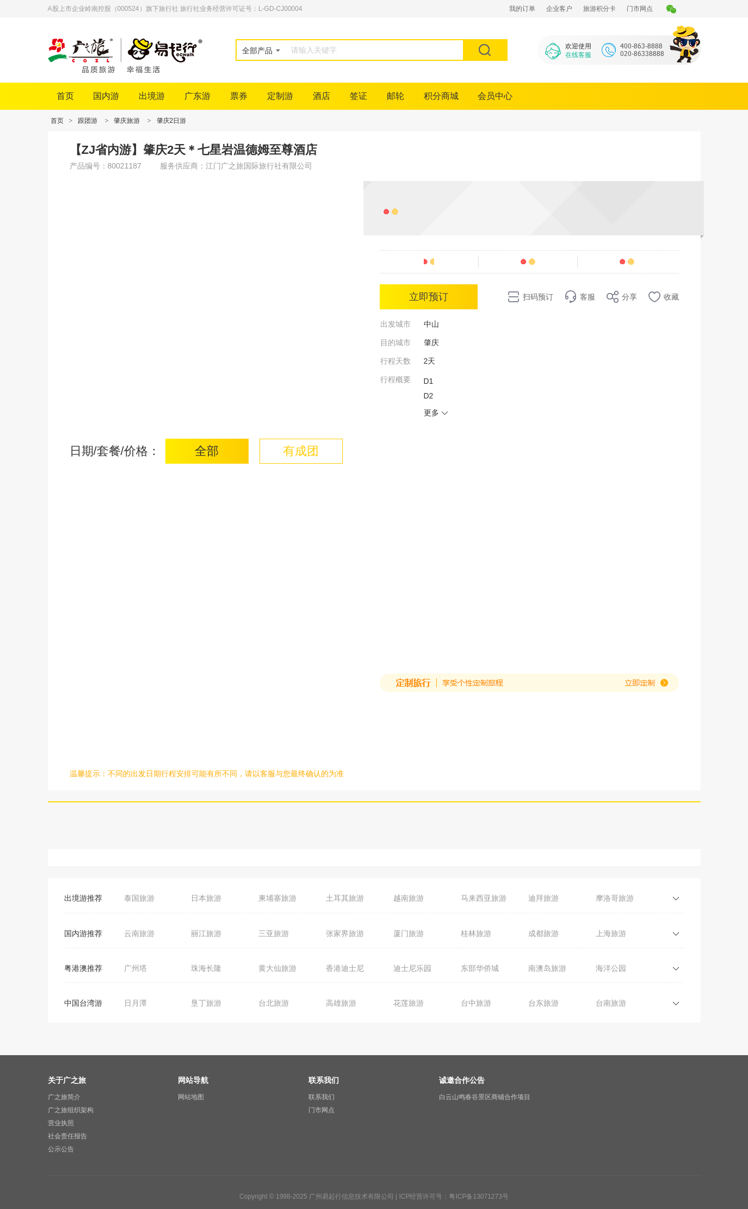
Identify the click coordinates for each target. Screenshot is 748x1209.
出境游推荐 (83, 898)
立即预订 (428, 296)
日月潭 (135, 1003)
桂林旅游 (476, 933)
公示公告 (61, 1149)
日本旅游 (206, 898)
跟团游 (87, 120)
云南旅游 (139, 933)
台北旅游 (273, 1003)
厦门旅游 (408, 933)
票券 (239, 96)
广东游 (197, 96)
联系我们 (321, 1097)
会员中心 (495, 96)
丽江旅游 (206, 933)
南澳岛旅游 (547, 968)
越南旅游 (408, 898)
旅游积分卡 (599, 9)
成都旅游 (543, 933)
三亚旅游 (273, 933)
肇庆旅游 (127, 120)
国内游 (106, 96)
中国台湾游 (83, 1003)
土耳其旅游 (345, 898)
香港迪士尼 (345, 968)
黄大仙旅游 (277, 968)
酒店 (321, 96)
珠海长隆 (206, 968)
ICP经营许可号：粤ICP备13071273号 (453, 1196)
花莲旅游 (408, 1003)
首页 (65, 96)
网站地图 (191, 1097)
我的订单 (522, 9)
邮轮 (395, 96)
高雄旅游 (341, 1003)
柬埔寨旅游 (277, 898)
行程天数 (395, 361)
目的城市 (395, 342)
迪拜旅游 (543, 898)
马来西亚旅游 (483, 898)
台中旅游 (476, 1003)
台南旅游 (611, 1003)
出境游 (152, 96)
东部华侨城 (480, 968)
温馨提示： (89, 773)
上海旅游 (611, 933)
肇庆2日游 (172, 120)
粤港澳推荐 (83, 968)
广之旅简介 (64, 1097)
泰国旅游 (139, 898)
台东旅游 (543, 1003)
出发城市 (395, 324)
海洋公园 (611, 968)
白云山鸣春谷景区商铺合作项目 (484, 1097)
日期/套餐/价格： (115, 451)
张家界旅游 (345, 933)
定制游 (280, 96)
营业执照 (61, 1123)
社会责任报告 (67, 1136)
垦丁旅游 (206, 1003)
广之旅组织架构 (71, 1110)
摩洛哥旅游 (615, 898)
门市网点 (640, 9)
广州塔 (135, 968)
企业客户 (559, 9)
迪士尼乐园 (412, 968)
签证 (358, 96)
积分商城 (441, 96)
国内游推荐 (83, 933)
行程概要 (395, 379)
